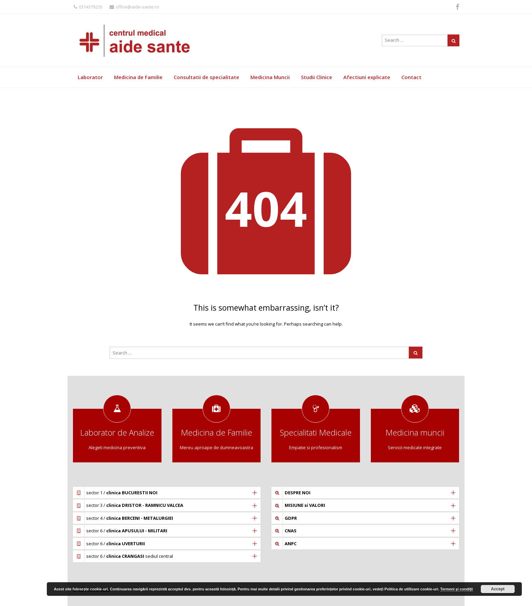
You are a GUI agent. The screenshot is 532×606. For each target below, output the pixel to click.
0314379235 (88, 7)
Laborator (90, 77)
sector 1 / (121, 493)
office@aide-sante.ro (134, 7)
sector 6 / (126, 531)
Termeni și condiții (456, 589)
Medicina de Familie (138, 77)
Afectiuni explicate (366, 77)
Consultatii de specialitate (206, 77)
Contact (411, 77)
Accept (498, 589)
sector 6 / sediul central (129, 556)
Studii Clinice (316, 77)
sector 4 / (129, 518)
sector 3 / (134, 505)
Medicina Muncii (270, 77)
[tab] (167, 492)
